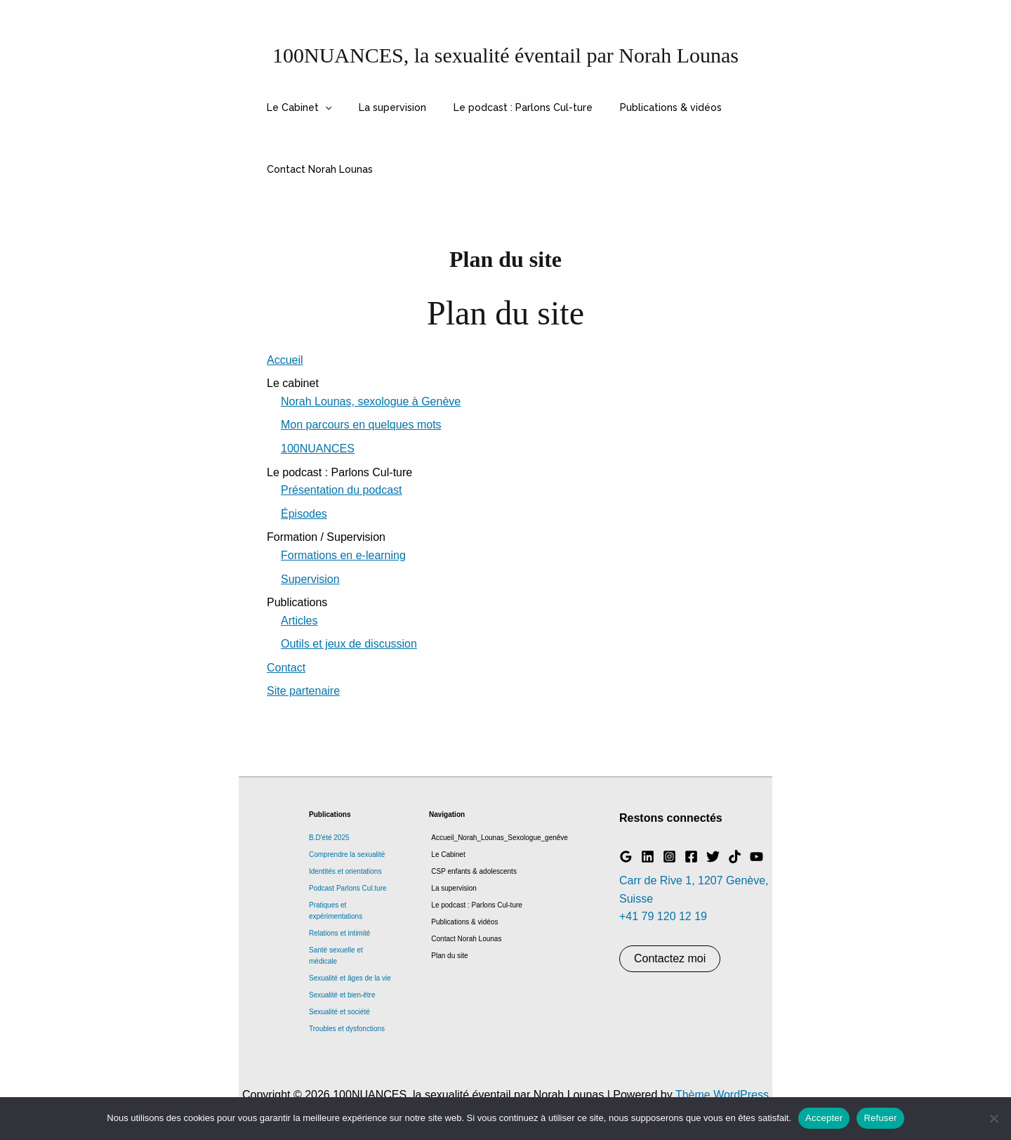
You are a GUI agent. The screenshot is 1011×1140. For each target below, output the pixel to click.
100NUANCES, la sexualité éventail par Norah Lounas (505, 55)
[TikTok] (734, 856)
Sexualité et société (339, 1012)
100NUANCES (318, 448)
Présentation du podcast (341, 490)
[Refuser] (993, 1118)
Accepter (823, 1118)
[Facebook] (691, 856)
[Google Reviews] (626, 856)
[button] (321, 107)
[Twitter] (713, 856)
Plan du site (447, 955)
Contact (286, 668)
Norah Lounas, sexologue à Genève (371, 401)
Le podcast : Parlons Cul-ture (503, 107)
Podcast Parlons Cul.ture (348, 888)
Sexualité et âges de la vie (350, 978)
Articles (299, 621)
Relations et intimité (339, 933)
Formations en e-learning (343, 555)
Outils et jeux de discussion (349, 644)
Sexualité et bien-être (342, 995)
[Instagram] (669, 856)
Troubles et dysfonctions (347, 1029)
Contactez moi (670, 958)
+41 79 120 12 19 (663, 916)
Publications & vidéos (643, 107)
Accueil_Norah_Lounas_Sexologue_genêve (497, 837)
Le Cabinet (295, 107)
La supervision (380, 107)
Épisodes (304, 514)
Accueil (285, 360)
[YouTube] (756, 856)
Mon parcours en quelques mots (361, 425)
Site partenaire (303, 691)
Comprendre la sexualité (347, 854)
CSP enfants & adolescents (472, 871)
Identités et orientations (345, 871)
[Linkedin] (647, 856)
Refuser (880, 1118)
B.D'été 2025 (329, 837)
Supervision (310, 579)
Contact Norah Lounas (316, 169)
